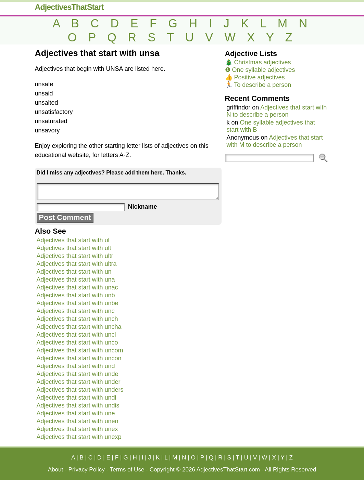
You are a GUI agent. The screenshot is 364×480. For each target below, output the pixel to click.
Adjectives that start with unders (80, 389)
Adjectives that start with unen (77, 421)
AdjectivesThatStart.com (228, 469)
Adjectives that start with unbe (77, 303)
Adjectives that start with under (79, 381)
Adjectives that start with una (76, 279)
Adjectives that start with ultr (75, 255)
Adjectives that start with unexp (79, 436)
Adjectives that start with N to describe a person (277, 111)
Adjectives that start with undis (78, 405)
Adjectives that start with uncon (79, 358)
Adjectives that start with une (76, 413)
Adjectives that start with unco (77, 342)
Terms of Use (127, 469)
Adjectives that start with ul (73, 240)
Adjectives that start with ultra (77, 263)
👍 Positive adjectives (255, 77)
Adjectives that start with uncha (79, 326)
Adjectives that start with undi (76, 397)
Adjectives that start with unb (76, 295)
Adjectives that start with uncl (76, 334)
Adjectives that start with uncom (80, 350)
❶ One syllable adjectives (260, 69)
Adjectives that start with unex (77, 429)
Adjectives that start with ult (74, 248)
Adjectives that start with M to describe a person (275, 141)
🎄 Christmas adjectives (258, 62)
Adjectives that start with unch (77, 318)
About (55, 469)
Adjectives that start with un (74, 271)
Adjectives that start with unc (76, 311)
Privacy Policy (86, 469)
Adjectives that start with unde (77, 374)
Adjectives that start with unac (77, 287)
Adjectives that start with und (76, 366)
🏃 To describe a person (258, 84)
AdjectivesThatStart (69, 7)
